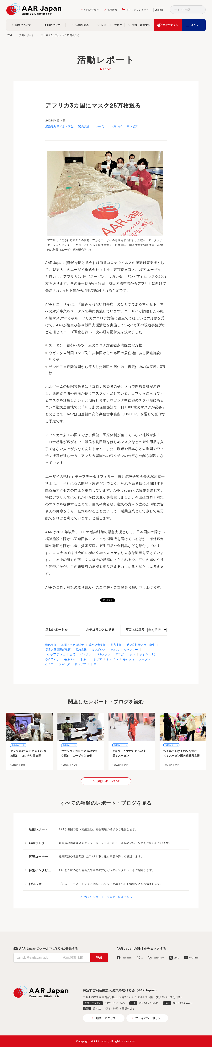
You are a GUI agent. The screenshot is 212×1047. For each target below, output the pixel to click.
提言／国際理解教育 (58, 649)
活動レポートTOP (108, 781)
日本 (93, 664)
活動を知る (82, 25)
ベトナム (86, 654)
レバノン (112, 659)
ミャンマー (131, 649)
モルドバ (70, 659)
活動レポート (26, 35)
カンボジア (99, 649)
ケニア (49, 664)
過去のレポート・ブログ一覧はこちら (108, 897)
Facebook (126, 957)
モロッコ (128, 659)
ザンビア (132, 126)
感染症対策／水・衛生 (59, 126)
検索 (201, 10)
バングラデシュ (55, 654)
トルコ (84, 659)
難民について (23, 25)
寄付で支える (170, 25)
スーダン (100, 126)
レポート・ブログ (111, 25)
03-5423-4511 (149, 1003)
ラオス (115, 649)
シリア (98, 659)
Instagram (158, 957)
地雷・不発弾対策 (72, 644)
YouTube (193, 957)
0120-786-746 (115, 1003)
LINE (176, 957)
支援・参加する (141, 25)
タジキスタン (148, 654)
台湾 (72, 654)
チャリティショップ (137, 9)
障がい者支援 (97, 644)
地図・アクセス (106, 1018)
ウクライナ (52, 659)
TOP (10, 35)
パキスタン (103, 654)
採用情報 (112, 9)
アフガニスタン (125, 654)
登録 (99, 958)
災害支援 (116, 644)
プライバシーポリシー (149, 1018)
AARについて (53, 25)
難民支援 (51, 644)
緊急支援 (84, 126)
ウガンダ (116, 126)
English (159, 9)
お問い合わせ (91, 9)
